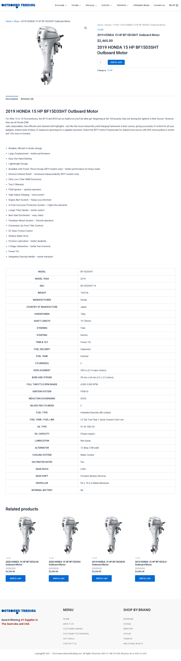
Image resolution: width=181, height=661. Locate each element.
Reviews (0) (27, 99)
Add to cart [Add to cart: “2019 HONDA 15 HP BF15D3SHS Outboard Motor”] (101, 578)
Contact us (159, 5)
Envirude (61, 5)
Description (12, 99)
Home (9, 21)
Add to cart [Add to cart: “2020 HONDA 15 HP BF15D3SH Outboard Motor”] (58, 578)
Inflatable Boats (141, 5)
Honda (76, 5)
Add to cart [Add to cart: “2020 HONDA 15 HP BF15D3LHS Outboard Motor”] (15, 578)
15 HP (115, 25)
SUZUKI (107, 5)
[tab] (12, 99)
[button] (85, 28)
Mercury (91, 5)
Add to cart (116, 62)
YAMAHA (123, 5)
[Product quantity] (101, 62)
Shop (16, 21)
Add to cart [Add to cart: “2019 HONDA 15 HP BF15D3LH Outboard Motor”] (145, 578)
